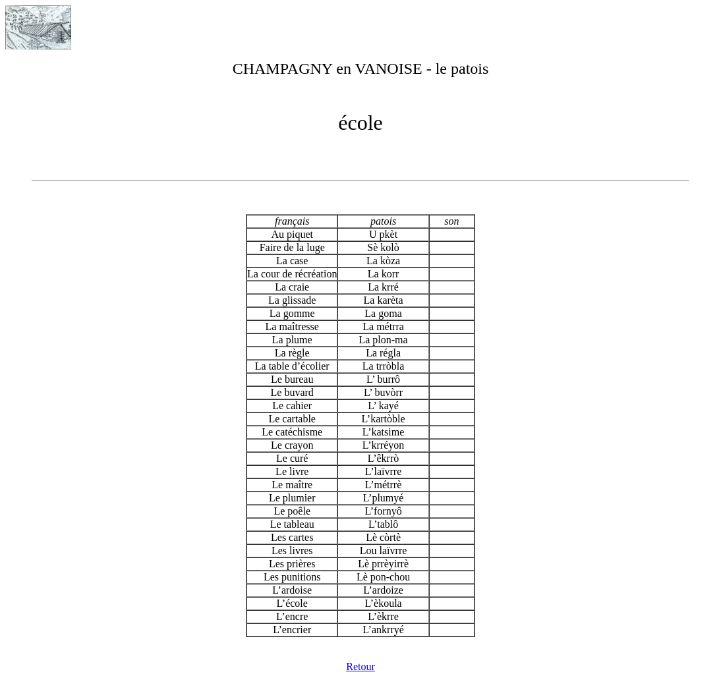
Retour (360, 666)
